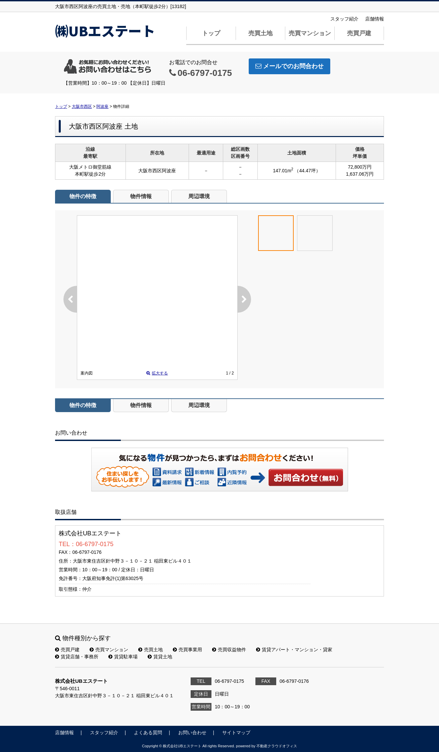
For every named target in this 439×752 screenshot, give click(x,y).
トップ (211, 33)
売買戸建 (359, 33)
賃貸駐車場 (123, 656)
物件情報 (141, 196)
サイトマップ (236, 732)
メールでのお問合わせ (289, 66)
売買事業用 (187, 649)
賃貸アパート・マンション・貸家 (294, 649)
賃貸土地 (160, 656)
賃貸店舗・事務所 (76, 656)
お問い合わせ (306, 477)
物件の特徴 (82, 196)
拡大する (157, 373)
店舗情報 (374, 18)
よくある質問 (148, 732)
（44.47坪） (307, 170)
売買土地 (260, 33)
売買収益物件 (229, 649)
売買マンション (310, 33)
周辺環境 (199, 196)
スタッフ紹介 (344, 18)
